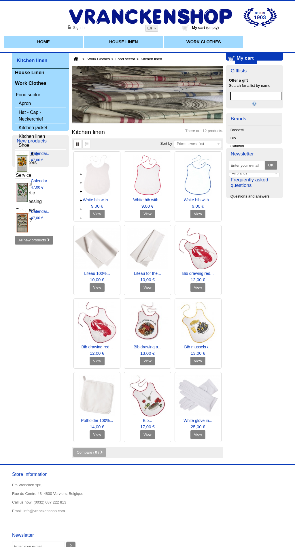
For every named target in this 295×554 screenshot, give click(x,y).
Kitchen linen (32, 137)
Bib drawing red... (198, 273)
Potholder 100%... (97, 420)
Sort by (166, 143)
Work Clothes (203, 42)
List (86, 144)
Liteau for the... (147, 273)
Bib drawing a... (148, 347)
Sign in (78, 27)
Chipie (235, 218)
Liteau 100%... (97, 273)
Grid (77, 144)
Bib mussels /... (198, 347)
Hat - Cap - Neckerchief (31, 116)
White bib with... (97, 200)
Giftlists (239, 104)
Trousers (28, 163)
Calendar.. (40, 253)
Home (43, 42)
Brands (238, 181)
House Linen (123, 42)
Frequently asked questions (249, 288)
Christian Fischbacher (248, 226)
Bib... (147, 420)
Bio (233, 202)
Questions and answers (250, 304)
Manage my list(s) (254, 161)
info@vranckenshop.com (44, 511)
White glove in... (198, 420)
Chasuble (28, 155)
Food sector (125, 59)
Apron (25, 104)
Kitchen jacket (33, 128)
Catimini (237, 210)
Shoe (24, 146)
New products (32, 240)
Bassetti (237, 193)
